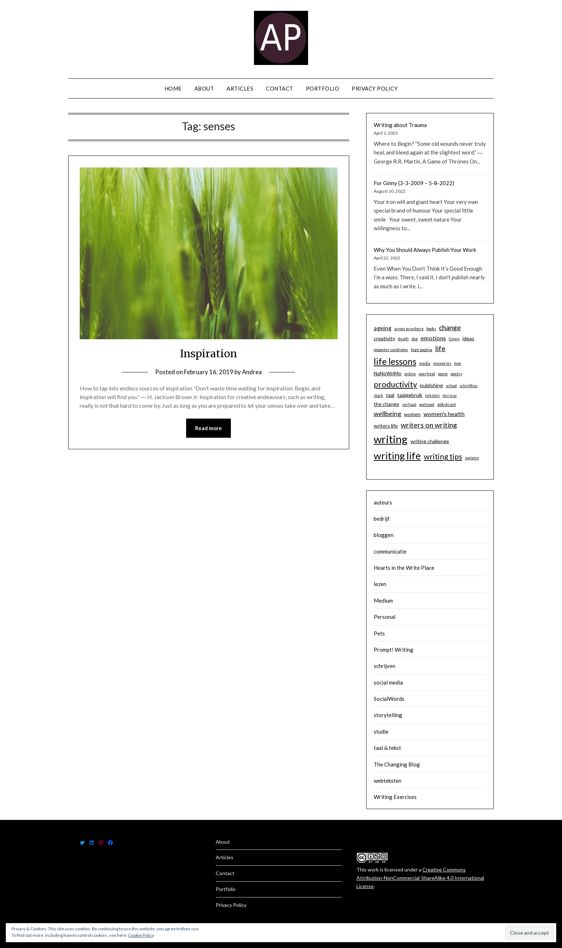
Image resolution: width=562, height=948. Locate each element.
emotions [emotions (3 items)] (433, 338)
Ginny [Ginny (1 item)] (454, 338)
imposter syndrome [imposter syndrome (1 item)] (391, 349)
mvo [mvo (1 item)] (457, 363)
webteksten (387, 780)
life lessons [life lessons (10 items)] (395, 361)
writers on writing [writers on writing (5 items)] (429, 425)
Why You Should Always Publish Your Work (425, 249)
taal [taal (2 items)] (390, 395)
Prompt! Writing (393, 649)
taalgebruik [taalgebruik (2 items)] (409, 395)
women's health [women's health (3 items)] (444, 413)
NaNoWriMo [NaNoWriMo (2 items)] (387, 373)
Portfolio (322, 88)
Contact (279, 88)
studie (381, 731)
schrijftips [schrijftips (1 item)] (469, 385)
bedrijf (382, 518)
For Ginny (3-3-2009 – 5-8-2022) (414, 183)
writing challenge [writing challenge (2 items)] (429, 441)
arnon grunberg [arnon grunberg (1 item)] (408, 328)
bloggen (384, 535)
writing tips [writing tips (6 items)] (443, 456)
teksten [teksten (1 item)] (432, 395)
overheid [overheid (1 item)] (427, 373)
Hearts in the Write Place (404, 567)
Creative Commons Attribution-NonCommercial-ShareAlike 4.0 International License (420, 877)
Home (173, 88)
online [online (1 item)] (410, 373)
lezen (380, 584)
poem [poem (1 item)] (443, 373)
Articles (240, 88)
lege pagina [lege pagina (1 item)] (421, 349)
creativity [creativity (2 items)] (384, 338)
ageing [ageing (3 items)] (382, 327)
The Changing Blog (397, 764)
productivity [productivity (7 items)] (395, 384)
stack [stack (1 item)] (378, 395)
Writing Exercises (395, 797)
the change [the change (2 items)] (386, 404)
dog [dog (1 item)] (415, 338)
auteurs (383, 502)
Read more (208, 428)
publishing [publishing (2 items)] (431, 385)
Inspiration (208, 353)
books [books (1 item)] (431, 328)
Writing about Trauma (400, 125)
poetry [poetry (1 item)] (456, 373)
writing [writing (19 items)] (391, 439)
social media (388, 682)
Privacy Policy (375, 88)
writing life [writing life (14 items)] (397, 456)
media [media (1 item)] (424, 363)
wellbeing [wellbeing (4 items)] (387, 414)
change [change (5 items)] (450, 327)
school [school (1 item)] (451, 385)
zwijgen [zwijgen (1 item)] (472, 457)
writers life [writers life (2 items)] (386, 426)
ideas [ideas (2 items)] (468, 338)
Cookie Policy (141, 935)
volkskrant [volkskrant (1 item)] (446, 404)
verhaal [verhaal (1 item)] (409, 404)
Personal (384, 616)
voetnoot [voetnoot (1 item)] (426, 404)
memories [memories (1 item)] (442, 363)
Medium (383, 600)
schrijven (384, 666)
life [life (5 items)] (440, 348)
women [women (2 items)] (412, 414)
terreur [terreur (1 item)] (450, 395)
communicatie (390, 551)
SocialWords (389, 698)
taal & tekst (387, 747)
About (204, 88)
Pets (379, 633)
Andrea (252, 372)
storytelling (388, 715)
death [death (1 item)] (403, 338)
